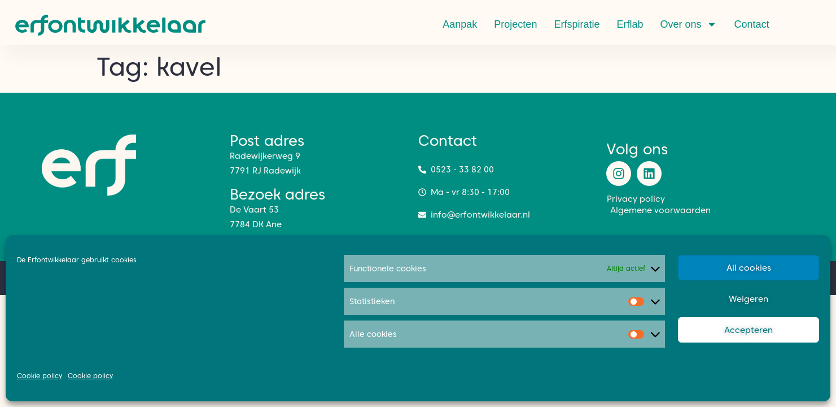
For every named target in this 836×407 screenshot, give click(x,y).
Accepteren (748, 330)
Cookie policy (39, 375)
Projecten (515, 24)
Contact (751, 24)
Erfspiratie (576, 24)
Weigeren (748, 299)
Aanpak (460, 24)
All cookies (748, 268)
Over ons (688, 24)
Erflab (629, 24)
